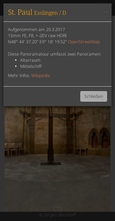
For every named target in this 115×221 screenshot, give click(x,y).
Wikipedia (40, 75)
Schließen (93, 96)
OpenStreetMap (84, 42)
